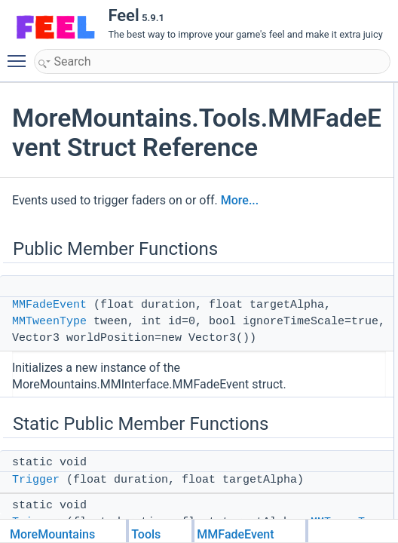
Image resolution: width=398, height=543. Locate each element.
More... (240, 200)
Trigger (36, 480)
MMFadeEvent (49, 305)
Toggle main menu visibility (20, 54)
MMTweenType (49, 321)
